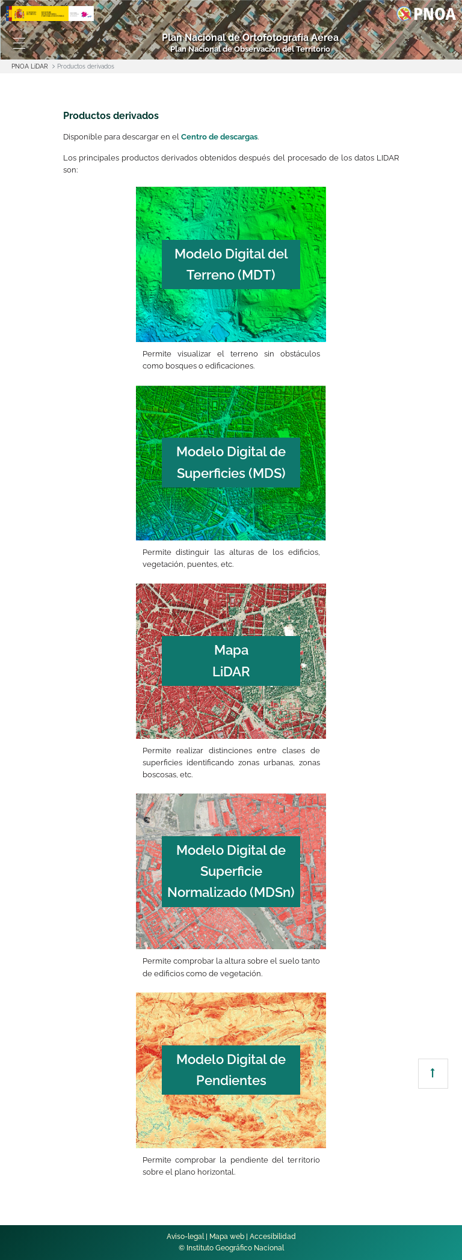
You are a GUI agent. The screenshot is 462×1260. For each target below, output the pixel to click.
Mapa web (226, 1236)
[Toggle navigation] (19, 43)
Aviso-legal (185, 1236)
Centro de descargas (219, 136)
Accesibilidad (273, 1236)
